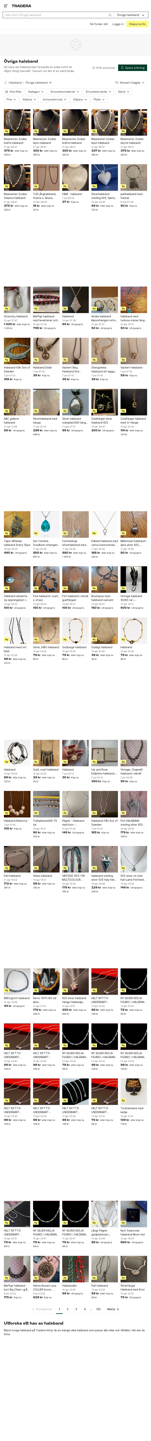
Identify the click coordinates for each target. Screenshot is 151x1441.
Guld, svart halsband (46, 769)
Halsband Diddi (42, 367)
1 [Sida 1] (59, 1309)
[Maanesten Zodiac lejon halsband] (46, 122)
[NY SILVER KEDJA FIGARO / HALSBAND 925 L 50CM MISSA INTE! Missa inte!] (46, 1214)
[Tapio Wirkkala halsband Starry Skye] (17, 524)
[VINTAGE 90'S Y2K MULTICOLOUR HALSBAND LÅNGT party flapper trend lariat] (75, 859)
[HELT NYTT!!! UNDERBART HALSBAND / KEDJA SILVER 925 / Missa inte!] (104, 1091)
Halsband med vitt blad (15, 649)
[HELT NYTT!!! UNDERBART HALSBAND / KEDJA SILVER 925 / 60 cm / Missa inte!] (104, 981)
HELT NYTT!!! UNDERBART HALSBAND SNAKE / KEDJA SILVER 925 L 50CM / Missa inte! (16, 1232)
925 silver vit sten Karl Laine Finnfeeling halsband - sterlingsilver (134, 878)
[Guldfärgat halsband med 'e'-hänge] (134, 402)
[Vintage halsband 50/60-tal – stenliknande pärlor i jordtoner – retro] (134, 579)
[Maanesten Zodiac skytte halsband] (134, 122)
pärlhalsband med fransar (131, 195)
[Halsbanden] (75, 1269)
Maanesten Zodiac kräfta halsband (15, 140)
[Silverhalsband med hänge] (46, 402)
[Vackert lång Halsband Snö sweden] (75, 351)
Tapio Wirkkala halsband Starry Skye (17, 542)
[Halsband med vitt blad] (17, 630)
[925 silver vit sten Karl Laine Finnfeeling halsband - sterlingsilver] (134, 859)
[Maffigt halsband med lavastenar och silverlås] (46, 300)
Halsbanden (69, 1285)
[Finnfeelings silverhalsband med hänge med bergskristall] (75, 524)
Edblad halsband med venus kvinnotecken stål (104, 543)
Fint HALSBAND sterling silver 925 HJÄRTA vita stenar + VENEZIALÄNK (133, 823)
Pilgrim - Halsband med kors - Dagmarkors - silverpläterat (73, 823)
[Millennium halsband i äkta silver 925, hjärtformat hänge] (134, 524)
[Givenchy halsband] (17, 300)
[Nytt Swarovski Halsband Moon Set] (134, 1214)
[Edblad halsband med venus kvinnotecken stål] (104, 524)
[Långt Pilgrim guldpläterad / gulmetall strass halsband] (104, 1214)
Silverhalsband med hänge (45, 420)
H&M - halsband (72, 194)
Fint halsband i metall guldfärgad (75, 597)
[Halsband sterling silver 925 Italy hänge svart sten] (104, 859)
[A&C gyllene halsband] (17, 402)
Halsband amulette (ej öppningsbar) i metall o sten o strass (15, 598)
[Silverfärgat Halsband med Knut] (134, 1269)
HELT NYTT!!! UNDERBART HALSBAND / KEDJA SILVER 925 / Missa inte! (103, 1110)
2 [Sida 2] (68, 1309)
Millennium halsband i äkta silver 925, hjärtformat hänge (133, 543)
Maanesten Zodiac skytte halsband (132, 140)
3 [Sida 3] (76, 1309)
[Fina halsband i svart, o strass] (46, 579)
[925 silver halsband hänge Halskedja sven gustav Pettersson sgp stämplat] (75, 981)
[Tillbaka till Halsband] (6, 82)
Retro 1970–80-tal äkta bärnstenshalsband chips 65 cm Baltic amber (45, 1000)
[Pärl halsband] (17, 859)
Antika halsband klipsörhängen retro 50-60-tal (103, 318)
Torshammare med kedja (132, 1110)
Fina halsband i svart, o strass (46, 597)
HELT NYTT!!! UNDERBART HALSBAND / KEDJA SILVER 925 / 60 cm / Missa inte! (104, 1000)
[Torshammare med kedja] (134, 1091)
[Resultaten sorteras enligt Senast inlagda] (130, 82)
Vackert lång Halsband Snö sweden (70, 369)
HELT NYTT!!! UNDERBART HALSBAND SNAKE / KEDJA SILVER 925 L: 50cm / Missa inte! (75, 1110)
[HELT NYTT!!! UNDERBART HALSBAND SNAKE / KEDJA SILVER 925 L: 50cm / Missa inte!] (75, 1091)
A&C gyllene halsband (11, 420)
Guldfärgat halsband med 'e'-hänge (133, 420)
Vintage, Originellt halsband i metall (132, 771)
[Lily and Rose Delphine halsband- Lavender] (104, 753)
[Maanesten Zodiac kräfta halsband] (17, 122)
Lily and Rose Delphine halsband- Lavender (103, 771)
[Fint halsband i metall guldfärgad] (75, 579)
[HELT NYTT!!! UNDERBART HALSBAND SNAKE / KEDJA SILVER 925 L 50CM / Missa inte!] (17, 1214)
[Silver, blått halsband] (46, 630)
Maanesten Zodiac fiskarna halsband (15, 195)
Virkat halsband (42, 875)
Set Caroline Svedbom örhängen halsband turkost (45, 543)
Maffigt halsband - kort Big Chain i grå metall (15, 1287)
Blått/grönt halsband (17, 998)
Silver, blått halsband (46, 647)
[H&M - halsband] (75, 177)
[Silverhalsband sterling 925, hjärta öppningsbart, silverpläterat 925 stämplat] (104, 177)
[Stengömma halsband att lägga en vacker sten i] (104, 351)
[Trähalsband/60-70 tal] (46, 804)
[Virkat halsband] (46, 859)
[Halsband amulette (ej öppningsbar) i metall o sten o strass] (17, 579)
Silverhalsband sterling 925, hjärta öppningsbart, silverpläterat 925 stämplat (103, 196)
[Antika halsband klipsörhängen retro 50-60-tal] (104, 300)
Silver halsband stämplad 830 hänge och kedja (75, 420)
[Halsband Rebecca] (17, 804)
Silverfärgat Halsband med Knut (133, 1287)
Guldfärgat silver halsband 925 (101, 420)
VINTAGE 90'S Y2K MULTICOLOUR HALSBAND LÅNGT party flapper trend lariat (74, 878)
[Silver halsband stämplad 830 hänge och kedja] (75, 402)
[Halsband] (75, 300)
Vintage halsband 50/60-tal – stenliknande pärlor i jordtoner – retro (133, 598)
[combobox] (58, 15)
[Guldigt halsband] (104, 630)
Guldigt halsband (101, 647)
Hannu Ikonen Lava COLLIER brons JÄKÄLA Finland (44, 1287)
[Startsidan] (21, 6)
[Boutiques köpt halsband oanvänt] (104, 579)
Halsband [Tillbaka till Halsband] (15, 82)
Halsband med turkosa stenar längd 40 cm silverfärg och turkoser (133, 318)
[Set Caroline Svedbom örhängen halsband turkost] (46, 524)
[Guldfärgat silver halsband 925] (104, 402)
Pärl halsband (12, 875)
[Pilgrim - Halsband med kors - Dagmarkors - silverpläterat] (75, 804)
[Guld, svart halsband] (46, 753)
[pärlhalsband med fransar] (134, 177)
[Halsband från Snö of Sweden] (17, 351)
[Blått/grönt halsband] (17, 981)
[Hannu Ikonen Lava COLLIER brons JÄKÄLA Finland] (46, 1269)
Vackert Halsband (131, 367)
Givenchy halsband (15, 316)
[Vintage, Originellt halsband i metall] (134, 753)
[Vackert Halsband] (134, 351)
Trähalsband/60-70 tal (45, 822)
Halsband (68, 316)
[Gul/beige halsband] (75, 630)
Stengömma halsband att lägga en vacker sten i (103, 369)
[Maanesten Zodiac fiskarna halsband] (17, 177)
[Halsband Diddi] (46, 351)
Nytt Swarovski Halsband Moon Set (133, 1232)
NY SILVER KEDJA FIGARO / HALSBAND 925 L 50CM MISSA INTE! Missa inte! (46, 1232)
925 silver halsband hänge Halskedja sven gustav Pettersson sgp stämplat (74, 1000)
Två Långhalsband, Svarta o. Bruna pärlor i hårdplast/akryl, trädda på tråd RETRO (44, 196)
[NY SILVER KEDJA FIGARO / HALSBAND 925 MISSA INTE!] (134, 981)
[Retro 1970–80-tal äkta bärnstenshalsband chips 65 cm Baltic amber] (46, 981)
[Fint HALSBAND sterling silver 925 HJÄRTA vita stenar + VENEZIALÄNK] (134, 804)
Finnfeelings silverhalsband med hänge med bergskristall (74, 543)
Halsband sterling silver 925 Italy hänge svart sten (104, 878)
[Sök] (110, 15)
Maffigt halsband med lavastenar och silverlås (45, 318)
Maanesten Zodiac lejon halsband (44, 140)
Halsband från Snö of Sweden (17, 369)
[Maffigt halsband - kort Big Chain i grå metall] (17, 1269)
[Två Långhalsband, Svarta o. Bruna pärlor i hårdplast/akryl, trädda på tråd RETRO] (46, 177)
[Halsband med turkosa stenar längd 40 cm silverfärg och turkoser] (134, 300)
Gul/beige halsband (74, 647)
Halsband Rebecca (15, 820)
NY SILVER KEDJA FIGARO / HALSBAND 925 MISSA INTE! (133, 1000)
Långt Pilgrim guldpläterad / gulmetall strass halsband (101, 1232)
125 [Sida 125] (98, 1309)
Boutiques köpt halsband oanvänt (102, 597)
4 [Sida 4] (85, 1309)
